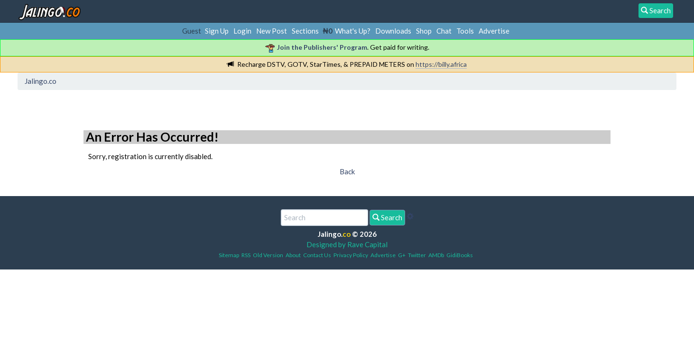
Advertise (494, 31)
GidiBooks (459, 255)
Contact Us (317, 255)
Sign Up (217, 31)
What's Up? (352, 31)
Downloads (393, 31)
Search (387, 217)
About (293, 255)
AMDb (436, 255)
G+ (402, 255)
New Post (271, 31)
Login (242, 31)
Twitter (417, 255)
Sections (305, 31)
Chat (444, 31)
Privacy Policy (350, 255)
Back (347, 171)
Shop (424, 31)
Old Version (268, 255)
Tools (465, 31)
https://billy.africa (441, 64)
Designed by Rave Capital (347, 244)
